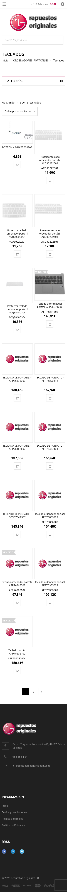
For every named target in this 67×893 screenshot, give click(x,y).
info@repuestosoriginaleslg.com (31, 765)
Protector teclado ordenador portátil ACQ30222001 (49, 160)
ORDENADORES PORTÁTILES (31, 60)
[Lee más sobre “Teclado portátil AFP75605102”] (17, 670)
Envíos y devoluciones (14, 812)
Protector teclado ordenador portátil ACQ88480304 (17, 309)
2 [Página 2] (33, 691)
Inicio (5, 60)
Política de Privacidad (14, 825)
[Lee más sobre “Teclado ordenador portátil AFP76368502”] (17, 602)
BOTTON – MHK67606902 (17, 147)
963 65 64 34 (20, 756)
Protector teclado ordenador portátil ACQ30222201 (17, 233)
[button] (17, 164)
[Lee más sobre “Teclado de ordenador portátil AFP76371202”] (49, 324)
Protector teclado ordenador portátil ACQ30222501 (49, 233)
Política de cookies (12, 818)
